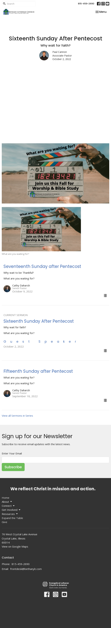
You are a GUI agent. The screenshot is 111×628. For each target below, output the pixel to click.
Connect (8, 506)
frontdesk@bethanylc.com (26, 569)
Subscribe (13, 467)
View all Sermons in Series (17, 415)
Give (4, 522)
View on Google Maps (15, 546)
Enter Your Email (12, 453)
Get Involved (11, 510)
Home (5, 497)
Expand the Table (12, 518)
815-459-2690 (86, 3)
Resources (10, 514)
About (7, 502)
